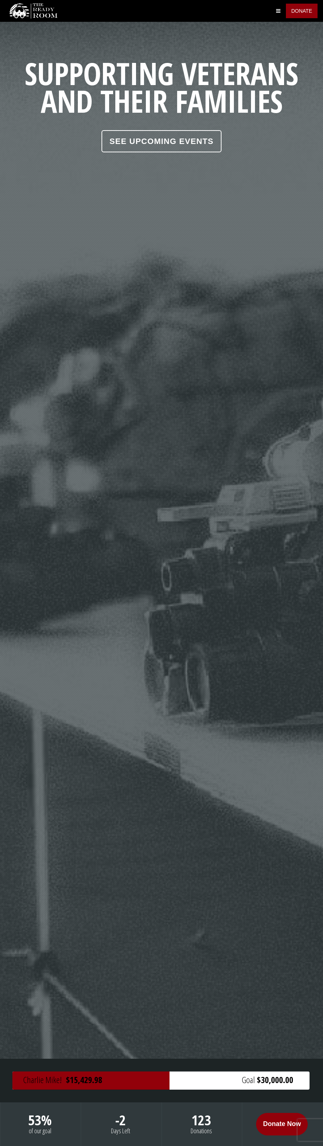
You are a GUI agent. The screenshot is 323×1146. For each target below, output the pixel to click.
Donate (301, 11)
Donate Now (282, 1123)
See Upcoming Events (161, 141)
